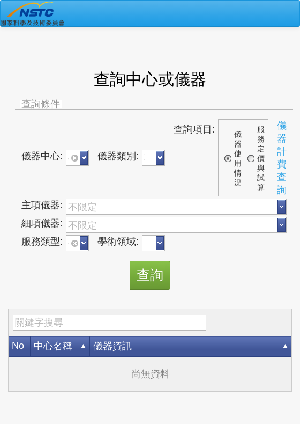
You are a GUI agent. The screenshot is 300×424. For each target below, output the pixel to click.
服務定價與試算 (261, 158)
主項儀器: (42, 205)
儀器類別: (118, 156)
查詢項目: (194, 129)
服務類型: (42, 241)
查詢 (150, 274)
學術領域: (118, 241)
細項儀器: (42, 223)
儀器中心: (42, 156)
